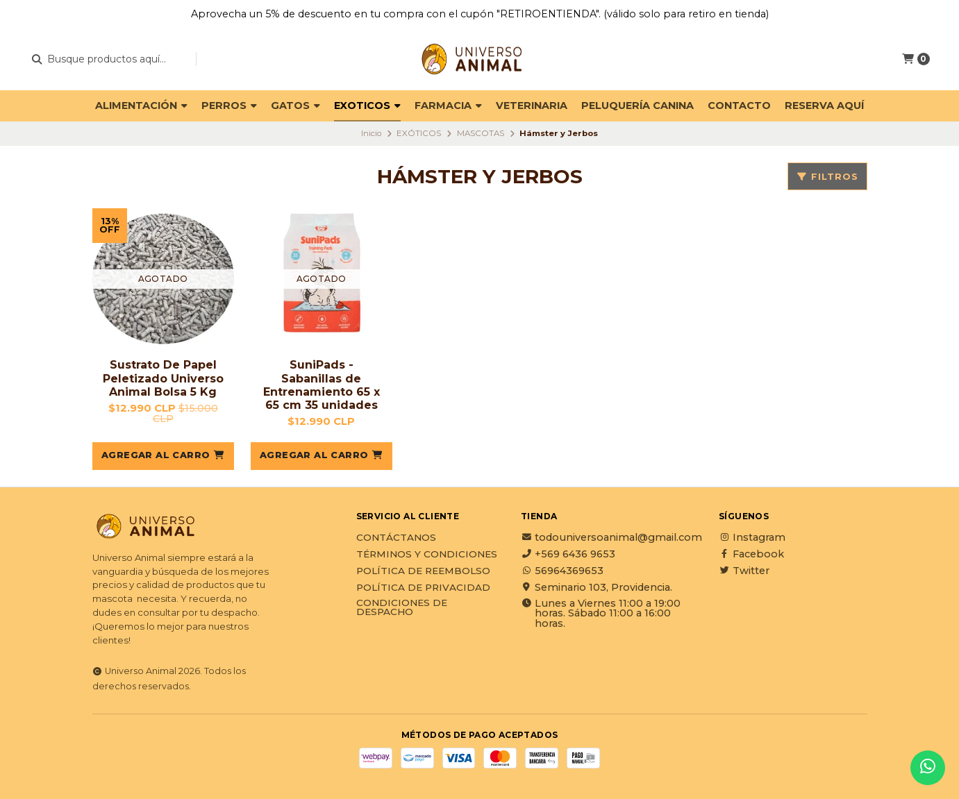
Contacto (739, 105)
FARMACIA (448, 105)
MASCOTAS (480, 133)
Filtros (827, 176)
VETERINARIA (531, 105)
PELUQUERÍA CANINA (637, 105)
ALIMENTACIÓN (141, 105)
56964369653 (562, 570)
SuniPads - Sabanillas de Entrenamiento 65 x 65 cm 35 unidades (321, 385)
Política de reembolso (423, 571)
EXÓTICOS (419, 133)
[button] (163, 456)
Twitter (744, 570)
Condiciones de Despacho (401, 607)
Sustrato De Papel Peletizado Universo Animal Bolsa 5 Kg (163, 378)
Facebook (751, 554)
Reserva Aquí (824, 105)
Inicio (371, 133)
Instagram (752, 537)
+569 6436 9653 (568, 554)
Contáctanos (396, 538)
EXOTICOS (367, 105)
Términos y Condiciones (426, 555)
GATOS (295, 105)
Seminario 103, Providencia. (596, 587)
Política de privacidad (423, 588)
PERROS (229, 105)
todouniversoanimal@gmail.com (611, 537)
